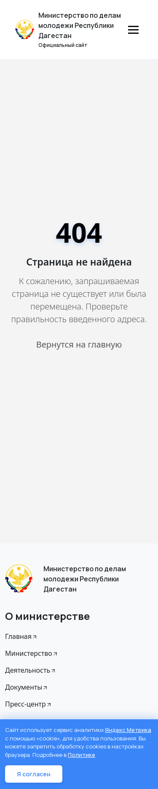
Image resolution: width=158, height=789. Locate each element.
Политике (81, 755)
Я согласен (34, 774)
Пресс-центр (28, 704)
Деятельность (30, 670)
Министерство (32, 653)
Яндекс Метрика (128, 730)
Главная (21, 636)
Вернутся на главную (79, 344)
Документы (26, 687)
